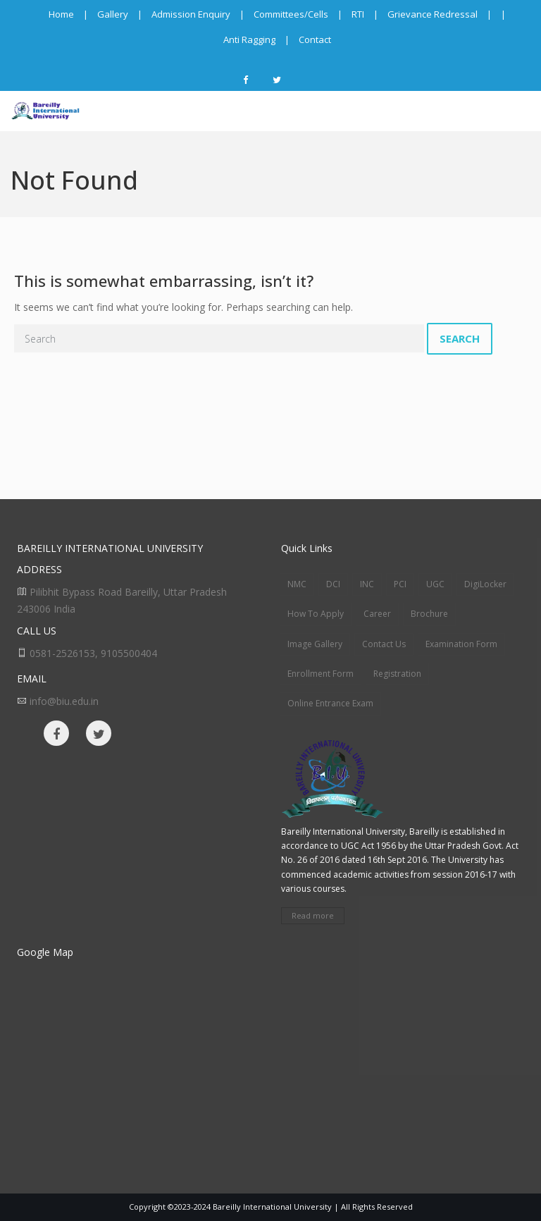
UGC (435, 584)
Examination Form (461, 644)
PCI (400, 584)
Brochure (429, 614)
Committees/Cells (291, 14)
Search (460, 338)
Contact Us (384, 644)
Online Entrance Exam (330, 703)
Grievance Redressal (432, 14)
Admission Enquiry (190, 14)
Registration (397, 674)
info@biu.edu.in (64, 701)
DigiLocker (485, 584)
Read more (313, 915)
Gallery (112, 14)
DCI (333, 584)
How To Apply (315, 614)
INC (367, 584)
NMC (296, 584)
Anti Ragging (249, 39)
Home (61, 14)
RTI (358, 14)
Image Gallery (314, 644)
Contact (315, 39)
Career (377, 614)
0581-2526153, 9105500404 (93, 653)
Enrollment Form (320, 674)
